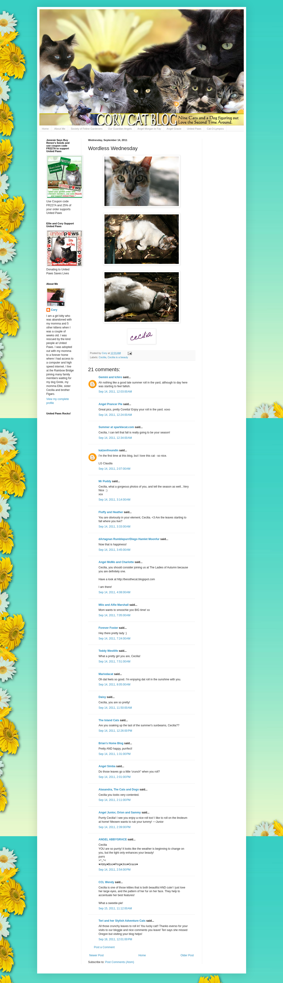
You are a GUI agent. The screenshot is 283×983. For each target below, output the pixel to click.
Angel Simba (107, 766)
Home (45, 128)
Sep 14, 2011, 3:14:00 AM (114, 499)
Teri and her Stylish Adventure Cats (122, 920)
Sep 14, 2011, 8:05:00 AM (114, 684)
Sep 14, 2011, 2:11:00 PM (115, 800)
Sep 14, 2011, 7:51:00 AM (114, 661)
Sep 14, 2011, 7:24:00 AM (114, 638)
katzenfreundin (108, 450)
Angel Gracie (174, 128)
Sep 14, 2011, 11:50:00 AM (115, 707)
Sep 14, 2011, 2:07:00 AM (114, 468)
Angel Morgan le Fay (149, 128)
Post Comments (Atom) (119, 962)
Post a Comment (104, 947)
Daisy (102, 697)
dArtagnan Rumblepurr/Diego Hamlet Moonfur (129, 539)
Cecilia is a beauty (118, 357)
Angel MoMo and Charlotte (116, 562)
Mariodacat (106, 674)
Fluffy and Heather (111, 512)
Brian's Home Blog (111, 743)
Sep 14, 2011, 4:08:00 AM (114, 592)
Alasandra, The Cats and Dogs (119, 789)
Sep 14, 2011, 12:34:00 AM (115, 437)
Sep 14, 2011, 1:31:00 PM (115, 754)
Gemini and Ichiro (110, 377)
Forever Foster (108, 627)
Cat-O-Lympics (215, 128)
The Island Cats (109, 720)
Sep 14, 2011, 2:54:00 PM (115, 869)
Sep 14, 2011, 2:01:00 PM (115, 777)
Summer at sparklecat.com (116, 427)
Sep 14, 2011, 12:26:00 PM (115, 730)
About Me (59, 128)
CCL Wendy (106, 882)
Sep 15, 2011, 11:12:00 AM (115, 908)
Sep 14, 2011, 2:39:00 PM (115, 827)
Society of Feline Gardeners (86, 128)
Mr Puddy (105, 481)
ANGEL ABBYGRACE (113, 839)
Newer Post (96, 955)
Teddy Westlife (108, 650)
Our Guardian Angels (120, 128)
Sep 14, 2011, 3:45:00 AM (114, 549)
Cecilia (102, 357)
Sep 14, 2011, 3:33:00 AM (114, 526)
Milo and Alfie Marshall (114, 604)
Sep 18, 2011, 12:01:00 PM (115, 939)
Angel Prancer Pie (111, 404)
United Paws (194, 128)
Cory (54, 309)
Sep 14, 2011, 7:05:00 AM (114, 615)
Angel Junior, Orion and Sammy (120, 812)
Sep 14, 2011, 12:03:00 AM (115, 391)
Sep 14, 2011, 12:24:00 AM (115, 414)
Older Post (187, 955)
